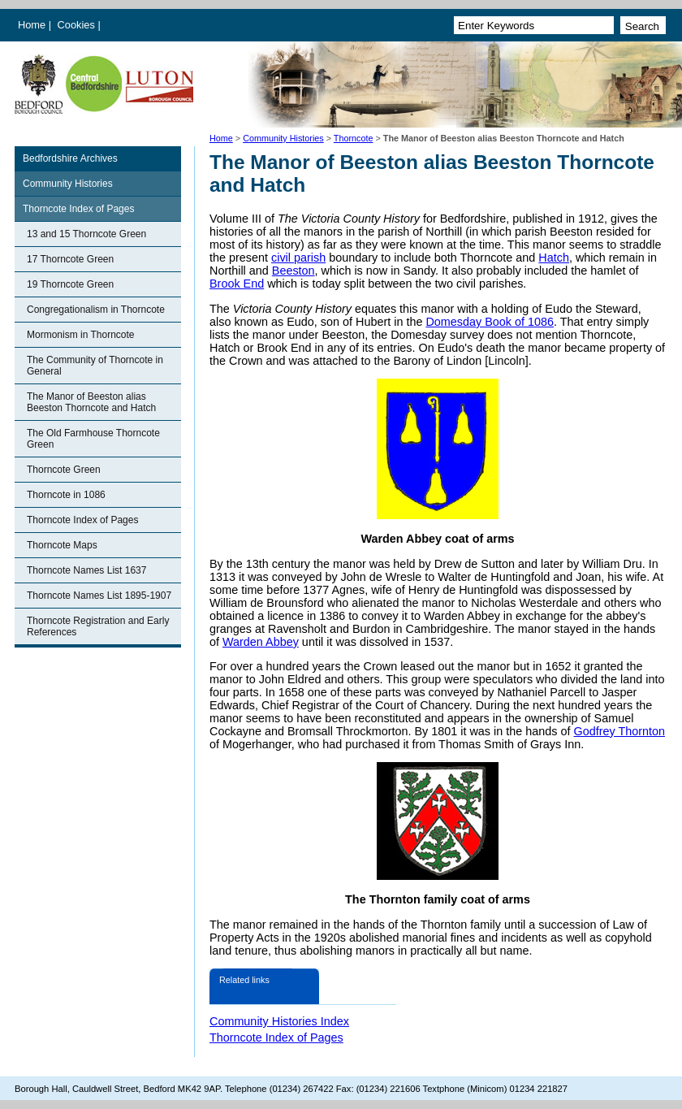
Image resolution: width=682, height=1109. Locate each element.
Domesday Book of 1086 (489, 321)
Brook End (236, 283)
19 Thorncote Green (70, 284)
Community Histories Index (279, 1021)
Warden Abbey (260, 641)
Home (31, 25)
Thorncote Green (64, 469)
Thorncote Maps (62, 545)
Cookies (78, 25)
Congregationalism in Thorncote (96, 309)
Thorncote (353, 138)
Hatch (553, 257)
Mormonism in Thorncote (81, 334)
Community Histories (283, 138)
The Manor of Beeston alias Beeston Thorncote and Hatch (91, 402)
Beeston (293, 270)
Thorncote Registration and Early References (98, 626)
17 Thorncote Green (70, 259)
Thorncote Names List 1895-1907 (99, 595)
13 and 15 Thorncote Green (86, 234)
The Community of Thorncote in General (95, 365)
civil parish (298, 257)
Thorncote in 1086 (66, 494)
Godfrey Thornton (619, 731)
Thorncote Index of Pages (78, 208)
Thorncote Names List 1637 (86, 570)
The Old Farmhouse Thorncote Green (93, 438)
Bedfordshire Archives (70, 158)
